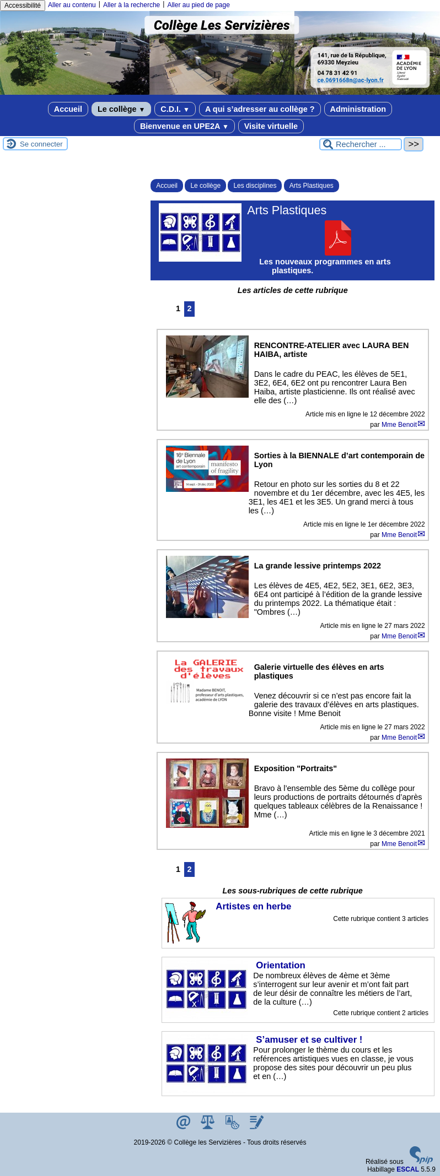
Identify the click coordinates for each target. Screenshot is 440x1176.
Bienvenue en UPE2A (184, 126)
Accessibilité (22, 5)
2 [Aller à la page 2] (189, 308)
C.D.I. (175, 109)
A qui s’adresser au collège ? (260, 109)
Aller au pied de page (198, 5)
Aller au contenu (72, 5)
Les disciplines (254, 185)
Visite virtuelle (271, 126)
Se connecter (41, 144)
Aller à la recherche (131, 5)
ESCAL (407, 1169)
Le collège (121, 109)
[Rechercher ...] (360, 144)
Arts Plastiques (311, 185)
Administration (358, 109)
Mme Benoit (399, 425)
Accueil (68, 109)
